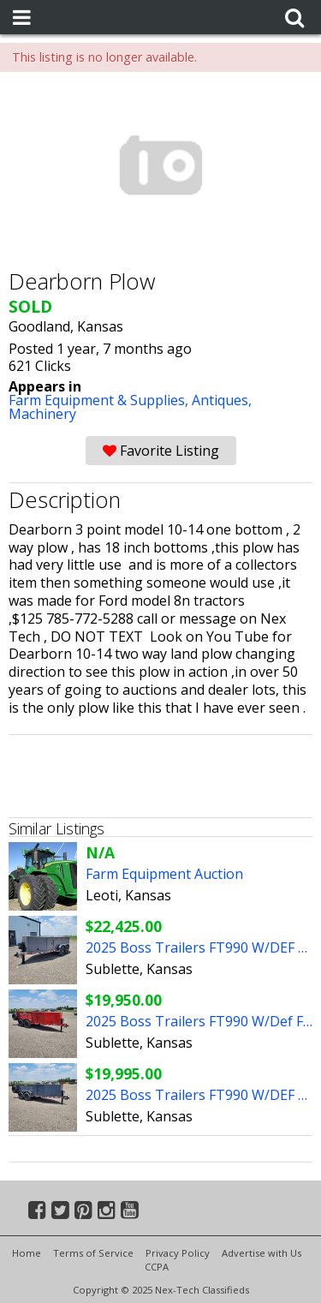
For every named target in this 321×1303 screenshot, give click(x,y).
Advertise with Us (261, 1252)
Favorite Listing (161, 450)
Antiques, (222, 400)
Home (26, 1252)
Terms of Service (93, 1252)
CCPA (157, 1266)
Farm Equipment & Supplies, (100, 400)
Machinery (42, 413)
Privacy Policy (178, 1252)
